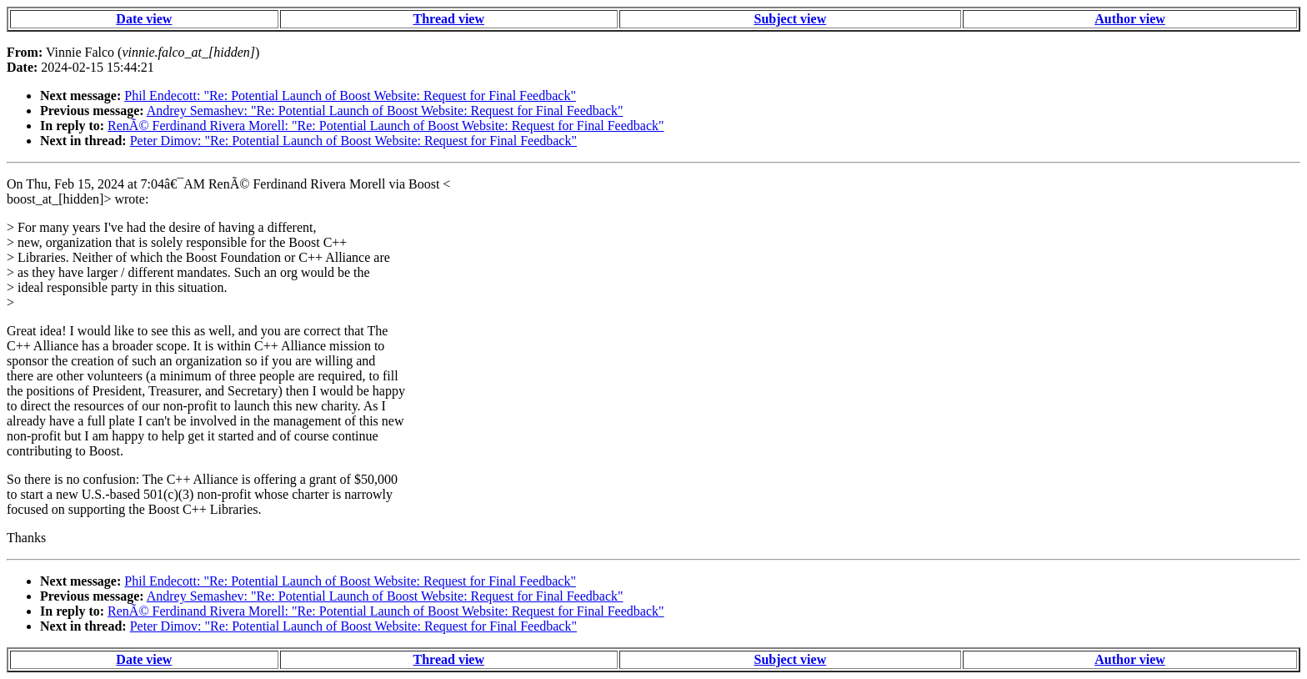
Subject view (790, 19)
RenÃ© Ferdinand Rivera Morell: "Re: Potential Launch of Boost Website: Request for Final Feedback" (386, 125)
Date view (144, 19)
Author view (1129, 19)
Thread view (448, 19)
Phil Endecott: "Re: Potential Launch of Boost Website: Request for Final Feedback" (350, 95)
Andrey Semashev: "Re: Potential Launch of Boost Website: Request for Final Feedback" (385, 110)
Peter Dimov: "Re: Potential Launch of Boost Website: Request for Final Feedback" (353, 140)
